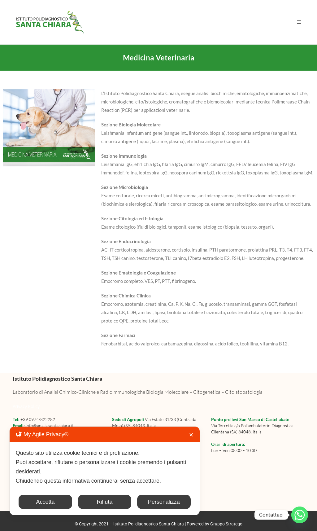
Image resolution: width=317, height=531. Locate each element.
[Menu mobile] (299, 22)
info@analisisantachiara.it (49, 425)
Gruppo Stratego (226, 523)
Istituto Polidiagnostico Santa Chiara (149, 523)
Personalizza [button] (164, 502)
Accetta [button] (45, 502)
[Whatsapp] (299, 515)
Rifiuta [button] (104, 502)
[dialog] (105, 471)
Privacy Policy (26, 406)
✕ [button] (191, 435)
